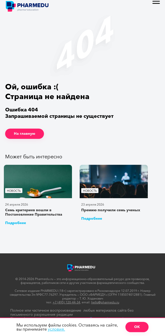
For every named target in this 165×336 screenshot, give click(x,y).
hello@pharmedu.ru (105, 302)
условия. (56, 329)
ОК (137, 326)
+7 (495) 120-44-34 (66, 302)
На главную (24, 133)
